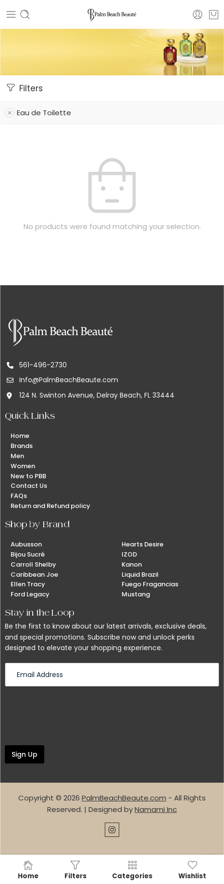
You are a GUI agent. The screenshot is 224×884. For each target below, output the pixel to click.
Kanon (132, 564)
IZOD (129, 554)
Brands (22, 445)
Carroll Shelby (33, 564)
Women (23, 466)
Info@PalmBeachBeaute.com (68, 380)
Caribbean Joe (34, 574)
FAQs (19, 495)
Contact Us (29, 485)
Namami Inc (156, 809)
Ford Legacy (30, 594)
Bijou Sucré (28, 554)
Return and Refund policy (50, 505)
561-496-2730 (43, 365)
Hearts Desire (142, 544)
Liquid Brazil (140, 574)
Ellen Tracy (28, 584)
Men (17, 455)
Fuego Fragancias (150, 584)
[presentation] (78, 715)
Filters (24, 88)
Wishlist (192, 870)
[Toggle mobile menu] (11, 14)
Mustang (136, 594)
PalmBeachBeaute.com (124, 798)
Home (20, 435)
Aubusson (26, 544)
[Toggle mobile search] (25, 14)
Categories (132, 870)
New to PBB (28, 476)
